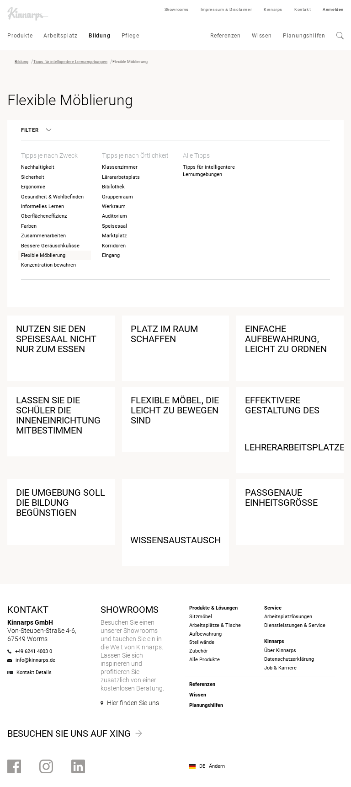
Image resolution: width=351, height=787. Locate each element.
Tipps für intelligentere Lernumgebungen (70, 61)
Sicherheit (32, 177)
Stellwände (201, 642)
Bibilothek (113, 187)
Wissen (262, 35)
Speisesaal (114, 226)
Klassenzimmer (120, 167)
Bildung (100, 35)
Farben (29, 226)
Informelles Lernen (42, 206)
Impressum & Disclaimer (226, 9)
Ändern (217, 766)
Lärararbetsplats (121, 177)
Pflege (130, 35)
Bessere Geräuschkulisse (50, 246)
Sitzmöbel (200, 617)
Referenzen (225, 35)
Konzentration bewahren (48, 265)
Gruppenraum (117, 197)
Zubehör (198, 651)
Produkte (19, 35)
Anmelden (333, 9)
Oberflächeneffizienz (44, 216)
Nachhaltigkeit (37, 167)
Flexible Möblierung (43, 255)
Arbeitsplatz (60, 35)
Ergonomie (33, 187)
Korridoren (114, 246)
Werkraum (114, 206)
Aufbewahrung (205, 634)
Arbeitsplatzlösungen (288, 617)
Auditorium (114, 216)
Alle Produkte (204, 660)
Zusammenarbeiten (43, 236)
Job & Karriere (280, 668)
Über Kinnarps (280, 650)
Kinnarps (273, 9)
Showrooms (177, 9)
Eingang (111, 255)
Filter (35, 130)
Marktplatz (114, 236)
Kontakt (302, 9)
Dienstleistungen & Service (294, 625)
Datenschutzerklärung (289, 659)
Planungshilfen (304, 35)
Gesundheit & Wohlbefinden (52, 197)
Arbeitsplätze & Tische (215, 625)
